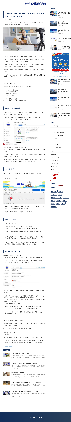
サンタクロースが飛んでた (64, 35)
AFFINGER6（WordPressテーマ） (60, 72)
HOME (28, 414)
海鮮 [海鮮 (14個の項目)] (53, 191)
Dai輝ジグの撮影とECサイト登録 (26, 353)
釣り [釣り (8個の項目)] (63, 194)
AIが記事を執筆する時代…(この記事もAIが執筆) (64, 12)
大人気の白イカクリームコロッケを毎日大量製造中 (31, 364)
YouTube (6, 346)
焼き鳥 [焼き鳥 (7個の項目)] (59, 191)
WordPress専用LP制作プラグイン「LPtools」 (60, 67)
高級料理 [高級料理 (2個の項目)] (53, 197)
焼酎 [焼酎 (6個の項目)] (52, 194)
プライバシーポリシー (40, 414)
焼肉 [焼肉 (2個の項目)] (64, 191)
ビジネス (10, 346)
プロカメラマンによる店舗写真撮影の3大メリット (30, 398)
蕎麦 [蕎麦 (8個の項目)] (57, 194)
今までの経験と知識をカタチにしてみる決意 (64, 42)
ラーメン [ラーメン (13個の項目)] (53, 185)
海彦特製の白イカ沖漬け (24, 375)
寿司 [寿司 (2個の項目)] (60, 185)
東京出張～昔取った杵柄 (63, 28)
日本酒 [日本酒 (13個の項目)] (66, 188)
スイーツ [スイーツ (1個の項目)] (53, 182)
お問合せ (32, 414)
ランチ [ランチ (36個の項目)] (60, 182)
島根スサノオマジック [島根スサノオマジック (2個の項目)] (56, 188)
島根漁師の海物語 (35, 417)
